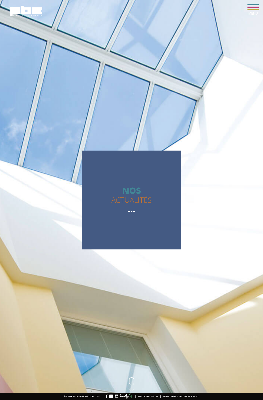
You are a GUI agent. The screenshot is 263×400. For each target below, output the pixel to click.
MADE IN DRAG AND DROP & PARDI (181, 396)
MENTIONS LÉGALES (148, 396)
